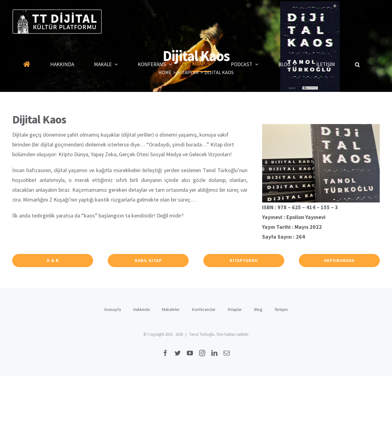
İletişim (281, 309)
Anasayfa (112, 309)
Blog (258, 309)
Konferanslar (204, 309)
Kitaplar (235, 309)
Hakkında (141, 309)
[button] (357, 64)
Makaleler (171, 309)
